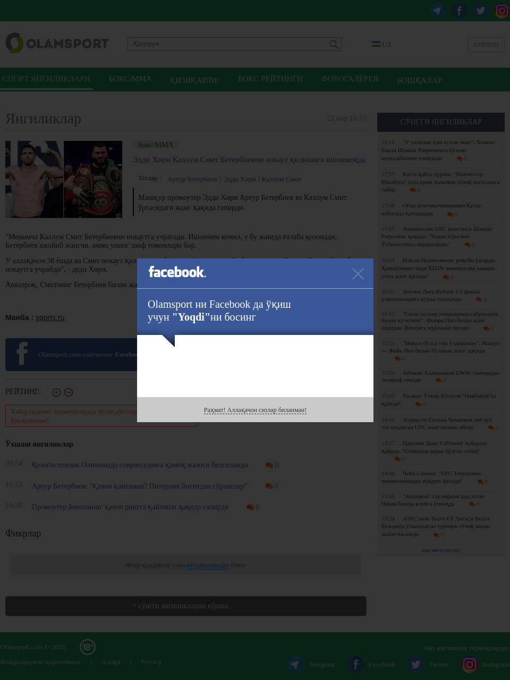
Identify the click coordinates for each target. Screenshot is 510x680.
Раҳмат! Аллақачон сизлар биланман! (255, 410)
